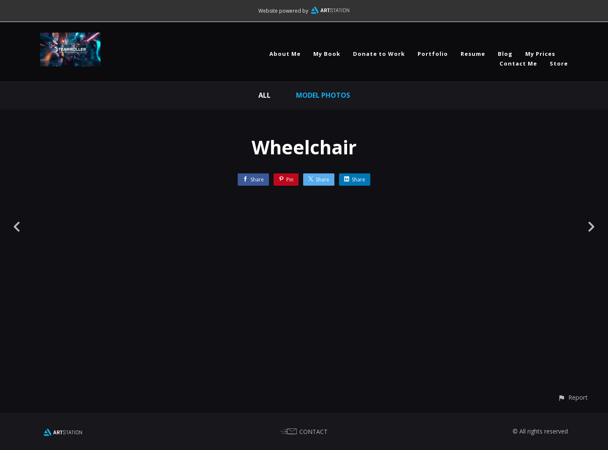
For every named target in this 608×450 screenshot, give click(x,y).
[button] (572, 397)
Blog (505, 54)
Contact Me (518, 63)
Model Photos (323, 95)
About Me (285, 54)
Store (559, 63)
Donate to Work (379, 54)
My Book (326, 54)
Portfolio (433, 54)
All (264, 95)
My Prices (540, 54)
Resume (473, 54)
